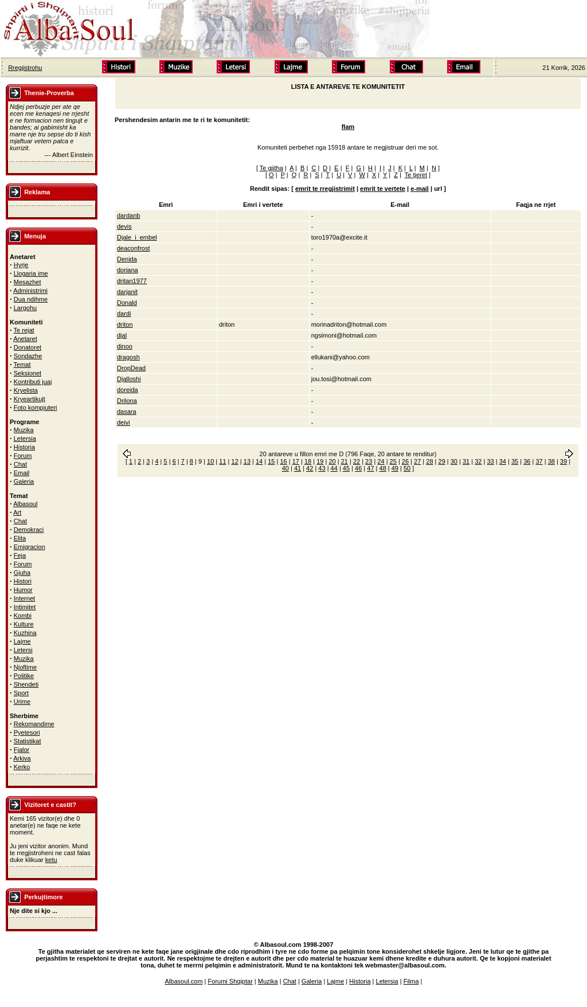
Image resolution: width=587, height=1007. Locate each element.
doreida (127, 389)
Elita (20, 538)
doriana (127, 270)
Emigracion (29, 546)
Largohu (25, 307)
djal (122, 335)
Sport (21, 692)
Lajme (22, 641)
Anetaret (25, 338)
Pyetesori (27, 732)
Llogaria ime (31, 273)
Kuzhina (25, 632)
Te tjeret (416, 174)
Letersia (25, 438)
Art (17, 512)
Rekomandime (34, 723)
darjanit (127, 291)
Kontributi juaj (33, 381)
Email (22, 472)
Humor (23, 589)
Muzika (24, 429)
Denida (127, 259)
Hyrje (21, 264)
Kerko (22, 766)
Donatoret (27, 347)
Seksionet (27, 373)
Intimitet (25, 607)
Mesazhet (27, 282)
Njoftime (25, 667)
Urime (22, 701)
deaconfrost (133, 248)
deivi (123, 422)
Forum (23, 455)
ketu (51, 859)
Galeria (24, 481)
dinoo (124, 346)
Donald (127, 302)
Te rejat (24, 330)
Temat (22, 364)
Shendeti (26, 684)
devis (124, 226)
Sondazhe (28, 355)
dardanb (128, 215)
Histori (23, 581)
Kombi (23, 615)
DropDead (131, 368)
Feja (20, 555)
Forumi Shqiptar (230, 981)
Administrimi (30, 290)
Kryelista (26, 390)
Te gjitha (271, 167)
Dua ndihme (31, 299)
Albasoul (25, 503)
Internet (24, 598)
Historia (24, 447)
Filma (411, 981)
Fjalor (22, 749)
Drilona (127, 400)
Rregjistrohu (25, 67)
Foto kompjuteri (35, 407)
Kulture (24, 624)
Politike (24, 675)
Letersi (23, 649)
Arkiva (22, 758)
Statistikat (27, 741)
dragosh (128, 357)
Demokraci (29, 529)
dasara (126, 411)
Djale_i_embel (137, 237)
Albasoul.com (184, 981)
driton (125, 324)
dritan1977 (132, 280)
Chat (20, 464)
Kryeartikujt (29, 398)
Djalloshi (129, 378)
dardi (124, 313)
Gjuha (22, 572)
